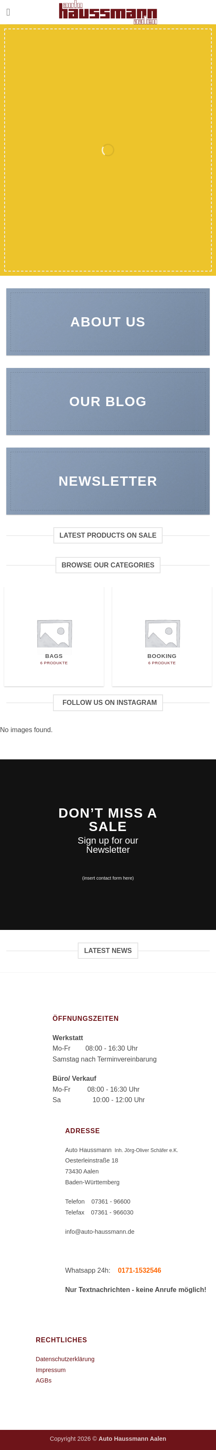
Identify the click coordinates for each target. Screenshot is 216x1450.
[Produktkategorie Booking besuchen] (162, 636)
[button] (11, 12)
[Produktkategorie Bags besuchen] (54, 636)
